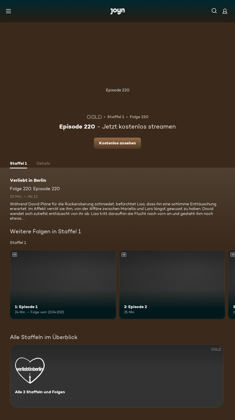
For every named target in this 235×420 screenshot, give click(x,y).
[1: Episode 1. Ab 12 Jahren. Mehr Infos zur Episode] (63, 284)
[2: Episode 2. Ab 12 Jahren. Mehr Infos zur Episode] (172, 284)
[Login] (224, 11)
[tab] (18, 163)
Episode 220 (117, 90)
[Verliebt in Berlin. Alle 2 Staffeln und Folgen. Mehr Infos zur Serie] (117, 376)
